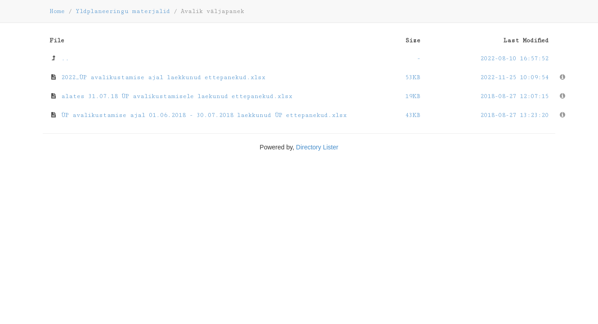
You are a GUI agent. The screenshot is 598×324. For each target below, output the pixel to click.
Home (57, 11)
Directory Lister (317, 147)
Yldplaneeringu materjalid (123, 11)
